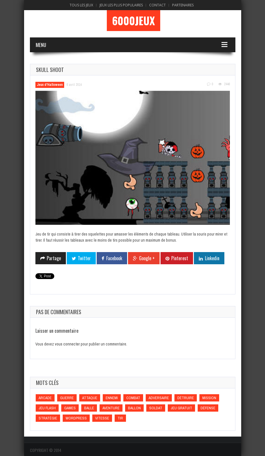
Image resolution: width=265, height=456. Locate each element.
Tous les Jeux (81, 5)
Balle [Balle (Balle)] (89, 408)
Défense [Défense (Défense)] (208, 408)
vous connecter (67, 344)
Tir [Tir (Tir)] (120, 418)
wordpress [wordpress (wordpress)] (76, 418)
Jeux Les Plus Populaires (121, 5)
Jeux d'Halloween (50, 84)
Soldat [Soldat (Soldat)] (155, 408)
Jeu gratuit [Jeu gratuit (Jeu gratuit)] (181, 408)
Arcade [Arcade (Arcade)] (45, 397)
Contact (157, 5)
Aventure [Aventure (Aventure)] (111, 408)
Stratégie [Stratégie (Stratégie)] (48, 418)
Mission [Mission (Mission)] (209, 397)
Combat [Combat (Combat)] (133, 397)
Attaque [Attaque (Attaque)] (89, 397)
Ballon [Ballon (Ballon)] (134, 408)
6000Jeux (133, 20)
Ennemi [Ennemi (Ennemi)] (112, 397)
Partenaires (183, 5)
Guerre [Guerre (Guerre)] (67, 397)
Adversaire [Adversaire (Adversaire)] (159, 397)
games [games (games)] (70, 408)
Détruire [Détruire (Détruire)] (185, 397)
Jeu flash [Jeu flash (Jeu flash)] (47, 408)
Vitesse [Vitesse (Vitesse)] (102, 418)
